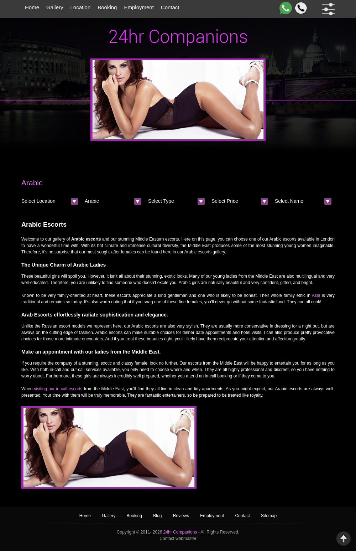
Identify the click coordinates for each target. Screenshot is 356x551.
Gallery (54, 7)
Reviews (181, 515)
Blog (158, 515)
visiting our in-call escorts (58, 388)
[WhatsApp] (284, 8)
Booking (107, 7)
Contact (170, 7)
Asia (316, 295)
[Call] (299, 8)
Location (80, 7)
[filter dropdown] (327, 9)
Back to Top (343, 538)
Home (32, 7)
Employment (138, 7)
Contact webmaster (177, 538)
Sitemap (269, 515)
